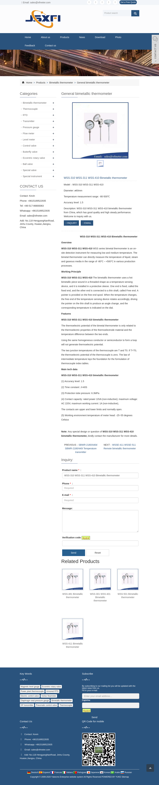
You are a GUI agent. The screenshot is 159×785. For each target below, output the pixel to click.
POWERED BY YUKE (112, 777)
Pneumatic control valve (46, 705)
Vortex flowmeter (48, 696)
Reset (98, 552)
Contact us (50, 45)
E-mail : (67, 495)
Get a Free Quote (128, 2)
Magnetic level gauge (30, 687)
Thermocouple (30, 109)
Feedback (30, 45)
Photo (118, 37)
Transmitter (28, 121)
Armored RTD (52, 691)
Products (64, 37)
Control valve (29, 145)
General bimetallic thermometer (92, 82)
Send (73, 552)
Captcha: (86, 700)
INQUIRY (71, 223)
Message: (67, 508)
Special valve (30, 170)
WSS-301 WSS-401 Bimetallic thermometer (100, 597)
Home (28, 37)
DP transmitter (27, 705)
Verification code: (72, 537)
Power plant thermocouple (32, 691)
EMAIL (87, 223)
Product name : (71, 470)
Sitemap (125, 777)
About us (45, 37)
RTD (25, 115)
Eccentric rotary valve (34, 158)
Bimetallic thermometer (61, 82)
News (82, 37)
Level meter (29, 139)
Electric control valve (30, 696)
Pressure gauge (31, 127)
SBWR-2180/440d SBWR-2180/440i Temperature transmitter (81, 448)
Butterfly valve (30, 151)
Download (100, 37)
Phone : (67, 483)
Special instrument (32, 176)
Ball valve (28, 164)
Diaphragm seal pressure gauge (35, 700)
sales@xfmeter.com (37, 215)
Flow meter (28, 133)
